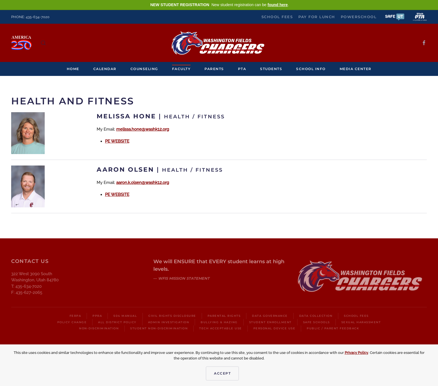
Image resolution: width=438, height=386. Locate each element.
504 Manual (125, 316)
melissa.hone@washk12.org (142, 129)
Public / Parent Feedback (333, 328)
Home (73, 69)
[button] (394, 17)
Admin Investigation (168, 322)
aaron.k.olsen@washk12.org (142, 182)
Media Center (356, 69)
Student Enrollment (270, 322)
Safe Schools (316, 322)
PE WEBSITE (117, 141)
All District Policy (117, 322)
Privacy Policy (356, 353)
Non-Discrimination (99, 328)
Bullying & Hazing (219, 322)
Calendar (104, 69)
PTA (242, 69)
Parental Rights (224, 316)
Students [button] (271, 69)
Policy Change (72, 322)
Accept (222, 373)
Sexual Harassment (361, 322)
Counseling (144, 69)
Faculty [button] (181, 69)
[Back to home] (219, 42)
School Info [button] (311, 69)
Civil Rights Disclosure (172, 316)
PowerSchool (359, 17)
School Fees (277, 17)
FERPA (75, 316)
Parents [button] (214, 69)
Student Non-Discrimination (159, 328)
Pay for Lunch (316, 17)
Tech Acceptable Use (220, 328)
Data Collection (316, 316)
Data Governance (270, 316)
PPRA (97, 316)
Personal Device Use (274, 328)
